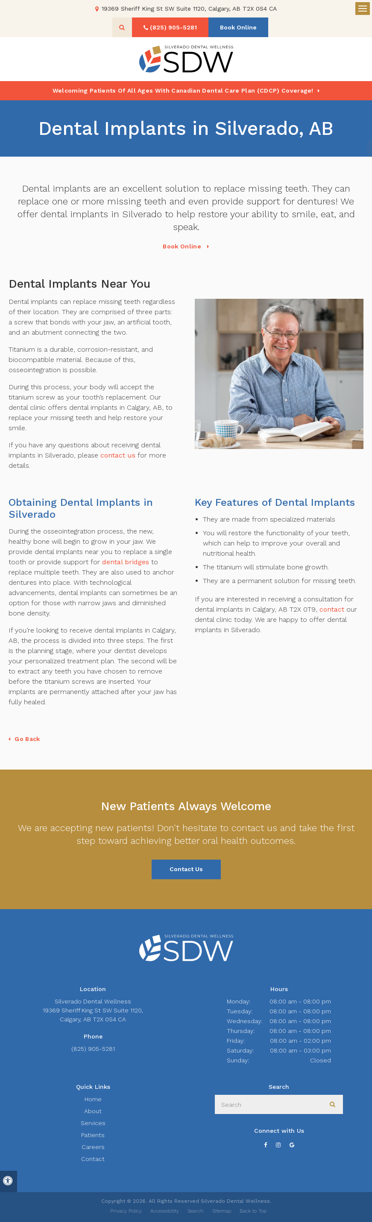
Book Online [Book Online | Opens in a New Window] (238, 27)
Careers (93, 1146)
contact (331, 609)
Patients (93, 1135)
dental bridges (125, 562)
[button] (340, 148)
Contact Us (186, 869)
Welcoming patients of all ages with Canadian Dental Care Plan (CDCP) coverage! (183, 90)
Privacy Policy (126, 1211)
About (93, 1111)
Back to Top (253, 1211)
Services (93, 1123)
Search (195, 1211)
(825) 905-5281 (93, 1048)
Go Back (27, 738)
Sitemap (221, 1211)
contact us (117, 455)
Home (93, 1099)
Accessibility (164, 1211)
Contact (93, 1158)
